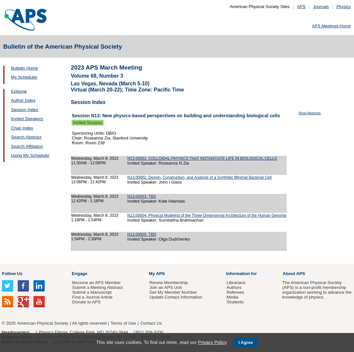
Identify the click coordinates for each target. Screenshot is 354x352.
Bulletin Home (24, 68)
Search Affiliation (27, 146)
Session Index (24, 109)
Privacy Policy (212, 342)
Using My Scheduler (30, 155)
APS (301, 6)
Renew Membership (168, 282)
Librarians (236, 282)
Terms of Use (123, 323)
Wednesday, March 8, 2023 (94, 158)
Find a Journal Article (92, 297)
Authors (234, 287)
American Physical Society (42, 323)
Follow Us (12, 273)
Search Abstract (26, 137)
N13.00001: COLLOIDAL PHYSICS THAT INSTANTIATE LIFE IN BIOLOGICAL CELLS (202, 158)
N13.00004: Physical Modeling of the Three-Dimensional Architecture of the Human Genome (206, 215)
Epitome (19, 91)
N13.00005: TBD (141, 234)
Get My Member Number (173, 292)
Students (235, 302)
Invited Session (87, 122)
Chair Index (22, 128)
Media (232, 297)
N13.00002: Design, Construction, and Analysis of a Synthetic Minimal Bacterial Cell (199, 177)
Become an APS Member (96, 282)
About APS (294, 273)
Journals (321, 6)
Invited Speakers (27, 118)
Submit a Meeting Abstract (97, 287)
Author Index (23, 100)
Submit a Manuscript (91, 292)
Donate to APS (86, 302)
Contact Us (151, 323)
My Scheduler (24, 77)
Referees (235, 292)
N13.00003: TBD (141, 196)
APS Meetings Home (331, 26)
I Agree (245, 342)
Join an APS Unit (165, 287)
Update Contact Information (175, 297)
